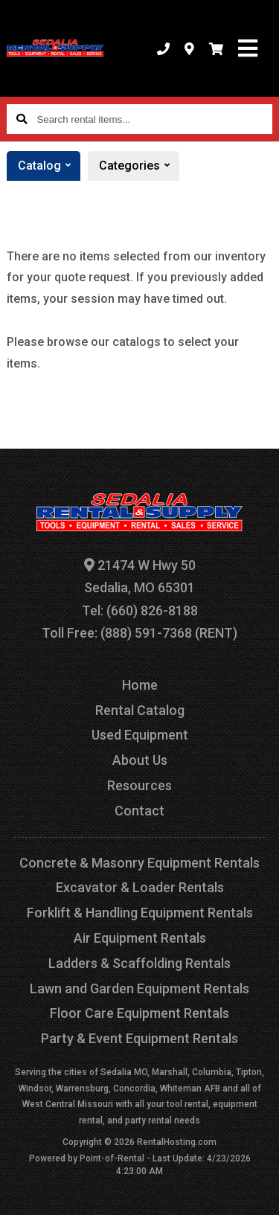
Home (140, 685)
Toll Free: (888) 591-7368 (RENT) (139, 633)
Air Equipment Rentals (140, 938)
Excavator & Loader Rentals (140, 887)
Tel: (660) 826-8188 (140, 610)
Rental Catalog (140, 710)
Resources (139, 785)
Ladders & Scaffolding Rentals (139, 963)
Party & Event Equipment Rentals (139, 1038)
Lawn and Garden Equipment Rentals (139, 988)
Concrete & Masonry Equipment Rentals (139, 863)
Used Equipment (140, 735)
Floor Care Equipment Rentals (139, 1013)
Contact (139, 810)
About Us (139, 760)
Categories (139, 166)
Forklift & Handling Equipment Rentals (140, 912)
